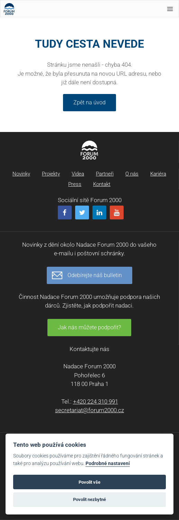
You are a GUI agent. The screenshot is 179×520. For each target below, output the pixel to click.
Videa (78, 174)
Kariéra (158, 174)
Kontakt (101, 184)
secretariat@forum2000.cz (89, 410)
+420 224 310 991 (95, 401)
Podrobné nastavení (108, 463)
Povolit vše (89, 482)
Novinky (21, 174)
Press (74, 184)
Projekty (51, 174)
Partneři (105, 174)
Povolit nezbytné (89, 499)
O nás (131, 174)
